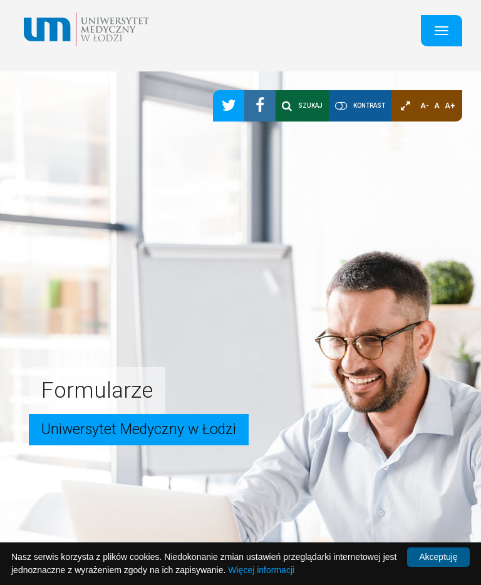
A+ (450, 105)
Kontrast (369, 105)
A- (424, 105)
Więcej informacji (261, 570)
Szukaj (302, 106)
